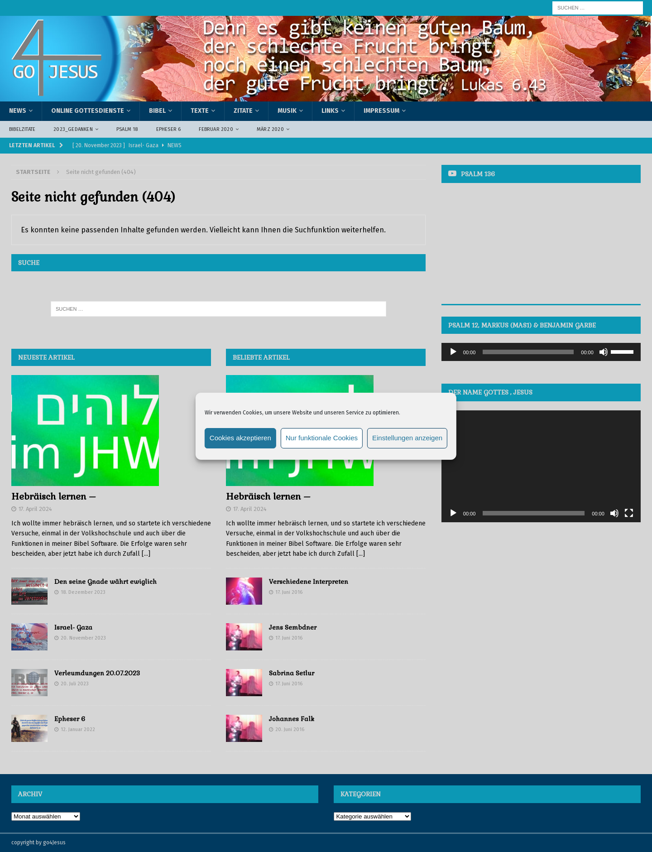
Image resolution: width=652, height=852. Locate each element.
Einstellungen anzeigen (407, 438)
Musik (287, 111)
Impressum (381, 111)
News (17, 111)
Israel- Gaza (73, 627)
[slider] (528, 352)
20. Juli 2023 (75, 684)
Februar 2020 (216, 129)
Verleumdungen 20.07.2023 (97, 673)
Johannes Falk (291, 719)
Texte (200, 111)
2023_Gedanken (73, 129)
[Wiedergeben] (453, 351)
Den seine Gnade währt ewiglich (105, 582)
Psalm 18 (127, 129)
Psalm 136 (478, 174)
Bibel (157, 111)
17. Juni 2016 (288, 592)
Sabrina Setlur (291, 673)
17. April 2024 (35, 508)
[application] (541, 352)
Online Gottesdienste (87, 111)
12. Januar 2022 (78, 729)
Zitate (243, 111)
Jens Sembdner (292, 627)
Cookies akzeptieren (240, 438)
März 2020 (270, 129)
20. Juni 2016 (289, 729)
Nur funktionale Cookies (322, 438)
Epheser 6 (168, 129)
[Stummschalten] (603, 351)
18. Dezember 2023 (83, 592)
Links (330, 111)
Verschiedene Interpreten (308, 582)
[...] (146, 554)
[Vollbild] (628, 513)
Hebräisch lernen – (53, 496)
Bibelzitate (22, 129)
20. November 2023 (83, 638)
